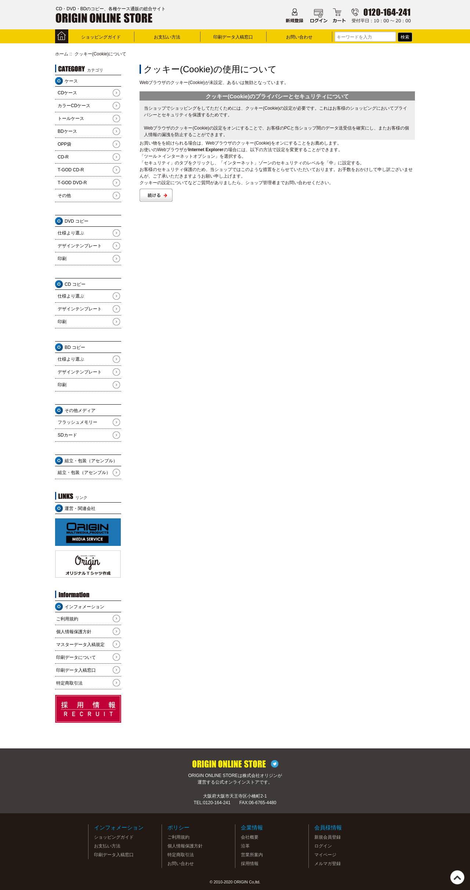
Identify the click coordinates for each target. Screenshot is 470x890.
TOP (457, 877)
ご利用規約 (67, 618)
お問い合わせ (299, 37)
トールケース (71, 118)
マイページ (325, 854)
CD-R (63, 157)
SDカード (67, 435)
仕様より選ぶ (71, 233)
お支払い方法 (167, 37)
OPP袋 (64, 144)
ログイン (323, 846)
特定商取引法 (69, 683)
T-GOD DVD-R (72, 182)
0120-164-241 (217, 802)
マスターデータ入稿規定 (80, 644)
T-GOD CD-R (71, 169)
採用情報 (249, 863)
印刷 (62, 258)
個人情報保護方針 (73, 631)
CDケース (67, 92)
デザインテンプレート (80, 245)
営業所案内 (252, 854)
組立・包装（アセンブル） (84, 472)
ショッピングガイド (101, 37)
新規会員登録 (327, 837)
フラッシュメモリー (77, 422)
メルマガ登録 (327, 863)
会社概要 (249, 837)
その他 (64, 195)
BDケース (67, 131)
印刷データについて (76, 657)
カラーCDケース (74, 105)
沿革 (245, 846)
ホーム (61, 53)
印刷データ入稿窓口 (233, 37)
